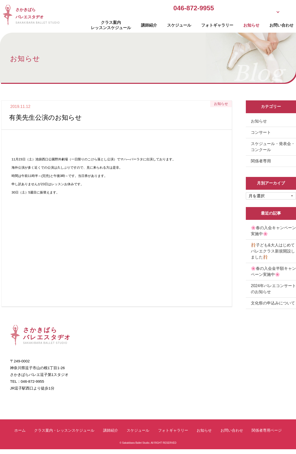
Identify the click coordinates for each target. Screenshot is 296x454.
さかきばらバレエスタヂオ (43, 15)
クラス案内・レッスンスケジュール (64, 430)
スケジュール (172, 24)
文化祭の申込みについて (273, 303)
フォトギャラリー (210, 24)
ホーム (20, 430)
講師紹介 (141, 24)
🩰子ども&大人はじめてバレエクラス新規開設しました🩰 (273, 251)
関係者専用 (261, 161)
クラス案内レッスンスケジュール (103, 24)
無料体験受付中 (219, 9)
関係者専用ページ (267, 430)
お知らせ (244, 24)
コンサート (261, 132)
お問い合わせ (274, 24)
